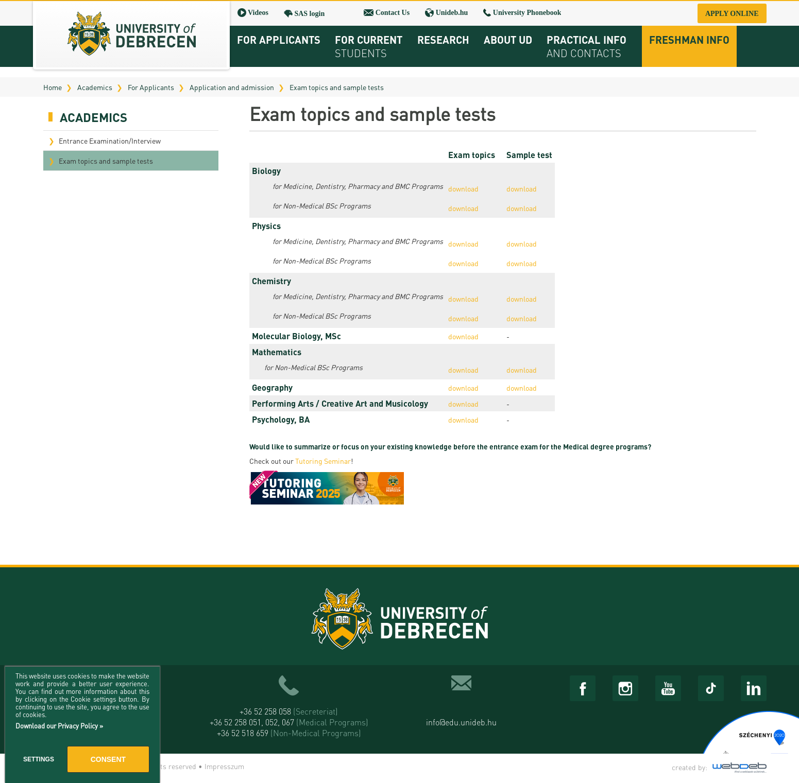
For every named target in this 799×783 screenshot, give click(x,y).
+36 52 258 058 (289, 711)
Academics (94, 87)
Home (52, 87)
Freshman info (689, 39)
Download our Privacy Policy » (59, 725)
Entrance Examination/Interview (110, 140)
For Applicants (151, 87)
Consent (108, 759)
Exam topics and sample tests (337, 87)
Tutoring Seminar (323, 460)
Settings (38, 759)
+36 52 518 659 (289, 732)
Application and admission (232, 87)
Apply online (732, 14)
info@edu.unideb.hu (461, 722)
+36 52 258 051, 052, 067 (289, 722)
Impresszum (224, 766)
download (463, 188)
